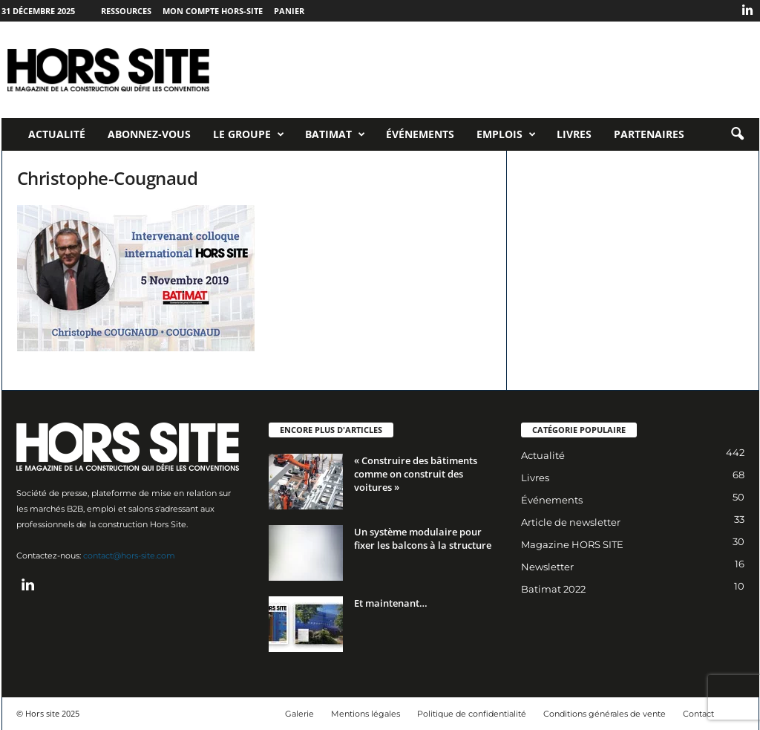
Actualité (56, 134)
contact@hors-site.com (129, 555)
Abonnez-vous (149, 134)
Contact (698, 713)
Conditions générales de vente (604, 713)
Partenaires (649, 134)
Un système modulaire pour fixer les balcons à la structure (422, 538)
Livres (574, 134)
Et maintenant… (391, 603)
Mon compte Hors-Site (213, 10)
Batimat (335, 134)
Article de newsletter (570, 522)
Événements (420, 134)
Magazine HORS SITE (572, 544)
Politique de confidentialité (471, 713)
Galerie (299, 713)
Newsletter (547, 567)
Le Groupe (248, 134)
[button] (737, 134)
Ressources (126, 10)
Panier (289, 10)
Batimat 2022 (553, 589)
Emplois (506, 134)
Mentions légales (365, 713)
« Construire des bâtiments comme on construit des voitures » (415, 474)
